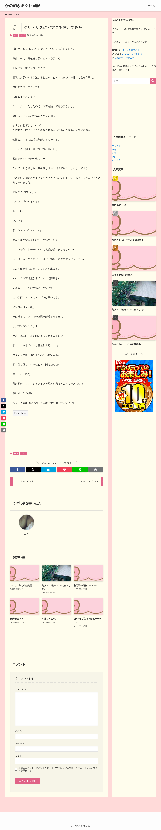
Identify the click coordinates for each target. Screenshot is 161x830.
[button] (17, 469)
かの (15, 35)
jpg (113, 156)
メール (20, 743)
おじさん (116, 160)
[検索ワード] (134, 81)
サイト (18, 756)
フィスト (116, 146)
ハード (22, 35)
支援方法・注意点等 (125, 58)
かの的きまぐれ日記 (22, 6)
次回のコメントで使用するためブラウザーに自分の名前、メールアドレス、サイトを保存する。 (58, 769)
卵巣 (114, 153)
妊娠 (114, 149)
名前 (18, 731)
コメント (21, 689)
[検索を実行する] (153, 81)
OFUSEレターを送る (132, 53)
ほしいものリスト (131, 50)
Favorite (20, 413)
